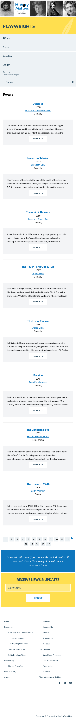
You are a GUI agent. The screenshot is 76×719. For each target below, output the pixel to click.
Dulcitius (38, 103)
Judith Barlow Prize (16, 649)
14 (31, 544)
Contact (46, 644)
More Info (38, 139)
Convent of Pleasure (38, 212)
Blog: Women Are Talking (50, 677)
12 (67, 539)
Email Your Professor (52, 655)
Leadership (48, 627)
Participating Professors (19, 644)
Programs (8, 627)
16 (43, 544)
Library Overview (15, 666)
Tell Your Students (51, 660)
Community (48, 638)
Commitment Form (17, 638)
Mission (46, 621)
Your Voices (48, 666)
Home (6, 621)
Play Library (9, 660)
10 (56, 539)
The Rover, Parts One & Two (38, 266)
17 (48, 544)
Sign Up (38, 598)
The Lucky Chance (38, 321)
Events (46, 632)
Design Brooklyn (65, 716)
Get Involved (44, 649)
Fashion (38, 375)
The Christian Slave (38, 429)
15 (37, 544)
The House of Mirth (38, 484)
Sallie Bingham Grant (17, 655)
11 (62, 539)
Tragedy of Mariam (38, 158)
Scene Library (10, 671)
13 (26, 544)
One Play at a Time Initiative (20, 632)
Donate (46, 671)
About (7, 677)
